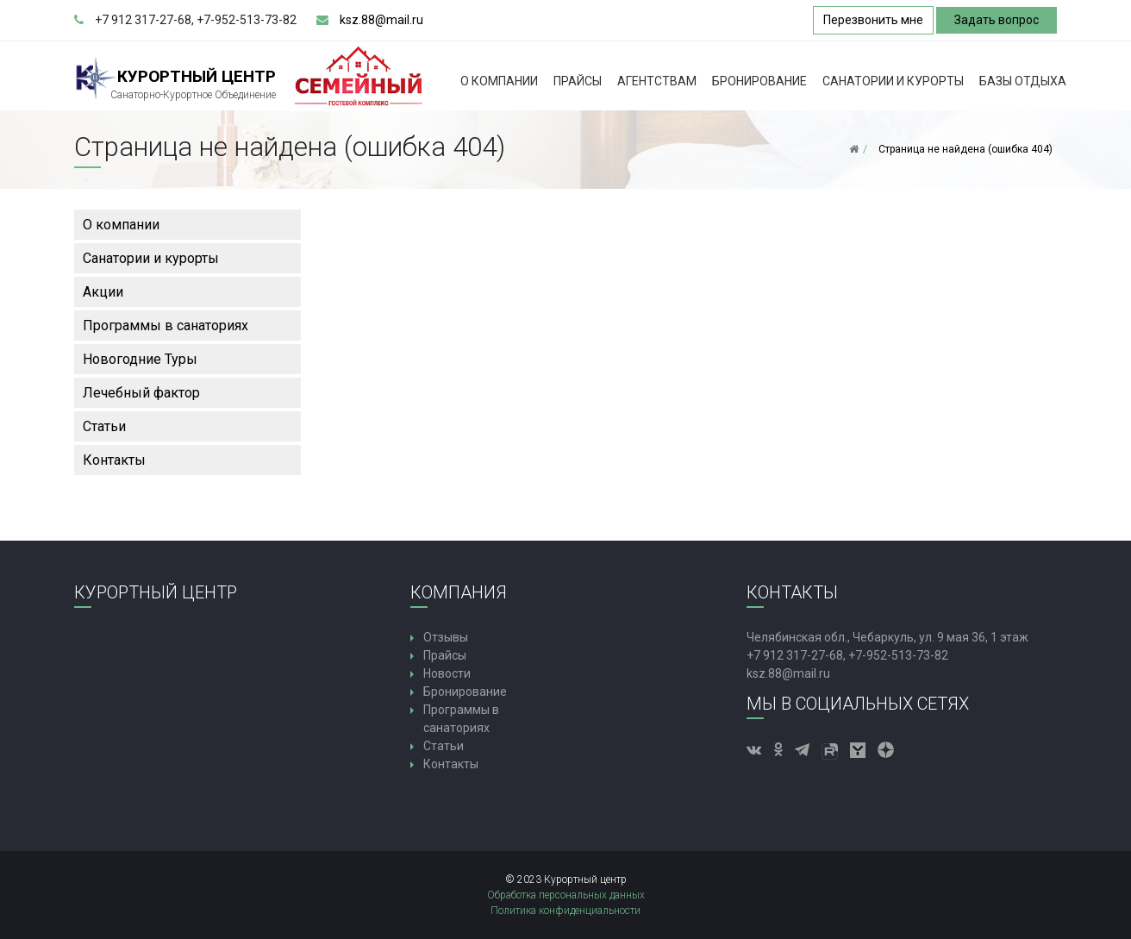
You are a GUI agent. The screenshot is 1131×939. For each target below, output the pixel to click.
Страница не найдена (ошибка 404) (965, 149)
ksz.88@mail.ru (381, 20)
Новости (447, 673)
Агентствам (657, 81)
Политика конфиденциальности (565, 911)
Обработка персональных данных (566, 895)
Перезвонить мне (873, 20)
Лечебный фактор (141, 393)
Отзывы (445, 637)
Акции (103, 292)
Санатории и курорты (893, 81)
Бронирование (759, 81)
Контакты (114, 460)
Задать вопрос (996, 20)
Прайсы (577, 81)
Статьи (104, 426)
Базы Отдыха (1022, 81)
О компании (499, 81)
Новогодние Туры (140, 359)
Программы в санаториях (165, 325)
